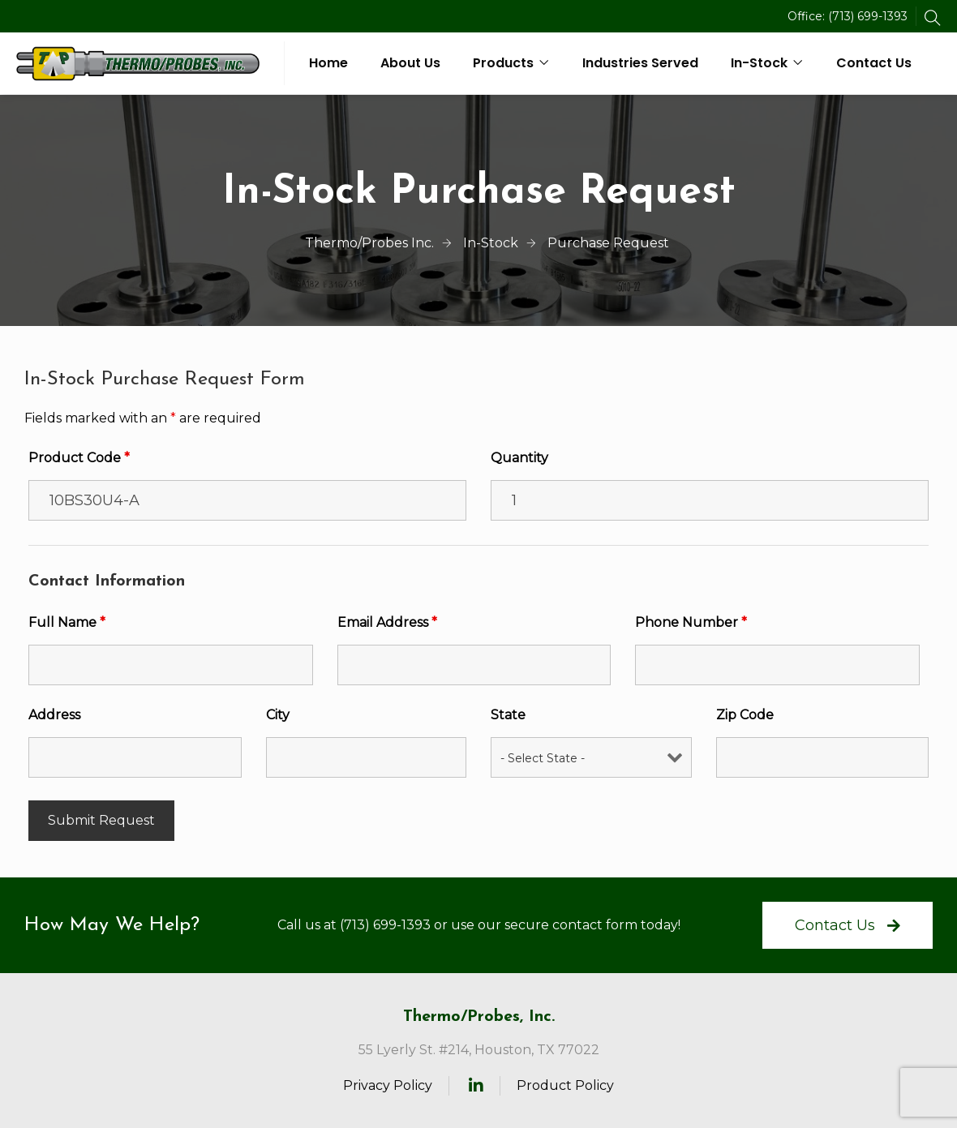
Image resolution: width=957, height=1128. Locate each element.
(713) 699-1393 (868, 16)
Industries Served (640, 63)
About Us (410, 63)
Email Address (387, 622)
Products (503, 63)
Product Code (79, 457)
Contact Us (874, 63)
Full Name (66, 622)
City (278, 715)
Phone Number (691, 622)
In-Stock (759, 63)
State (508, 715)
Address (54, 715)
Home (328, 63)
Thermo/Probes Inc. (369, 243)
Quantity (519, 457)
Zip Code (745, 715)
